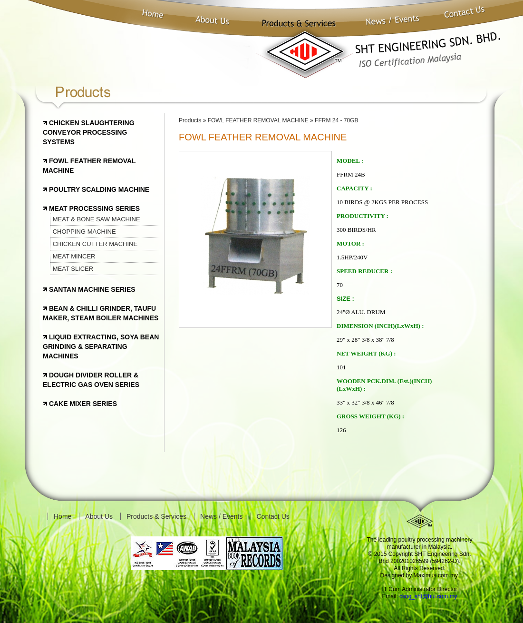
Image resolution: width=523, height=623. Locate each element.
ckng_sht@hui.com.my (428, 596)
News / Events (221, 516)
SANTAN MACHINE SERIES (91, 289)
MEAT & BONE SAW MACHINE (96, 219)
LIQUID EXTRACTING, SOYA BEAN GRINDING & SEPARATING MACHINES (101, 346)
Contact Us (273, 516)
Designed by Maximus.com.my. (419, 575)
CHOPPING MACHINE (84, 231)
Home (62, 516)
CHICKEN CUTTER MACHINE (95, 243)
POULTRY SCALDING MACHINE (98, 189)
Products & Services (156, 516)
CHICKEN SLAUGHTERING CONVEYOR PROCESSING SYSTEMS (89, 132)
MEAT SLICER (73, 268)
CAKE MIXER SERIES (82, 403)
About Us (99, 516)
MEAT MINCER (74, 256)
